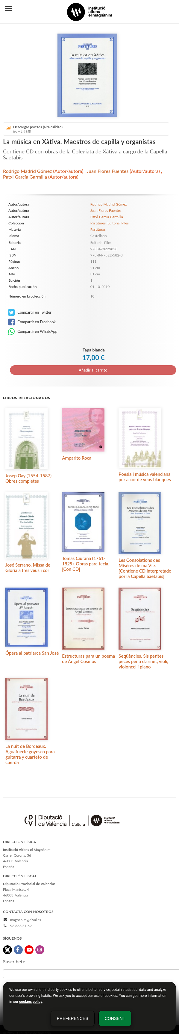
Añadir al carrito (93, 370)
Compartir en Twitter (29, 312)
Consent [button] (115, 1018)
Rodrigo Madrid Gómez (28, 171)
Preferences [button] (72, 1018)
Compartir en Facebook (32, 322)
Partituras (98, 229)
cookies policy (30, 1002)
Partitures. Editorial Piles (109, 223)
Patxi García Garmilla (25, 176)
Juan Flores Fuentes (108, 171)
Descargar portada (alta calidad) (84, 129)
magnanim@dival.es (25, 919)
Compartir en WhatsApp (32, 332)
